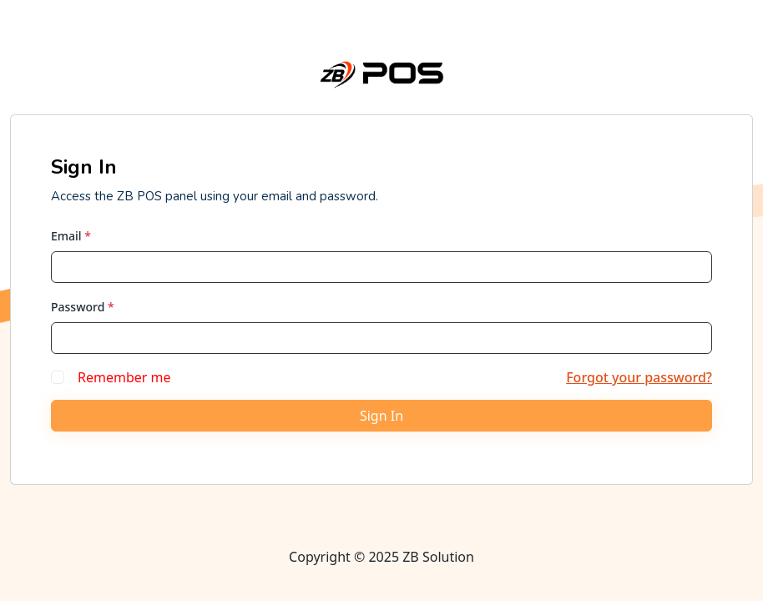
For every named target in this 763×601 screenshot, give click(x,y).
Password (82, 307)
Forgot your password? (639, 377)
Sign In (381, 416)
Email (71, 236)
